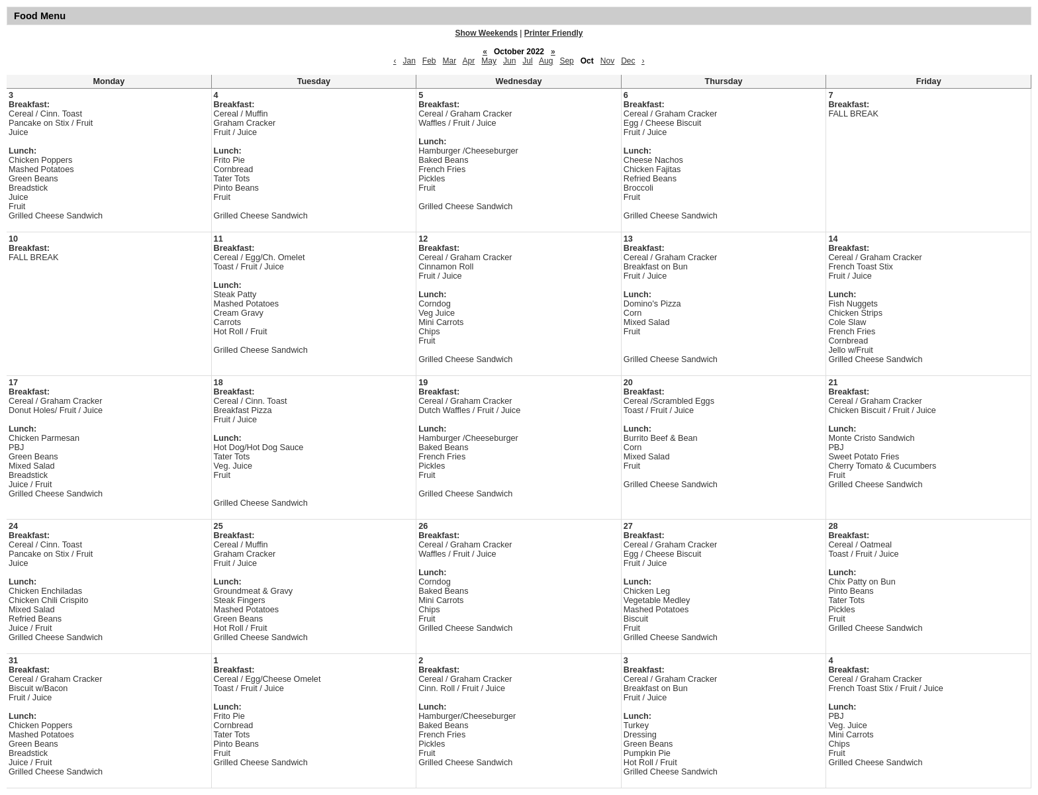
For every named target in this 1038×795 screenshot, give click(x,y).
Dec (628, 61)
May (488, 61)
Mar (450, 61)
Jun (509, 61)
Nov (607, 61)
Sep (566, 61)
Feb (429, 61)
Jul (527, 61)
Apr (469, 61)
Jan (408, 61)
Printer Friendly (553, 33)
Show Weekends (486, 33)
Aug (546, 61)
